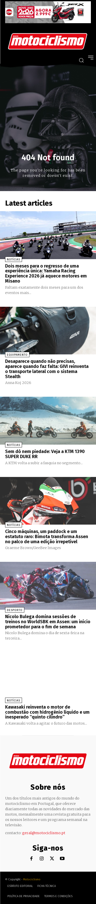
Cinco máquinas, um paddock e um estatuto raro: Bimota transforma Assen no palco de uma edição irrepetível (46, 536)
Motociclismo (31, 879)
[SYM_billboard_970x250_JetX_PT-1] (48, 22)
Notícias (13, 259)
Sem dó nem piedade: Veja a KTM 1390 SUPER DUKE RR (45, 454)
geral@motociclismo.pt (43, 833)
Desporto (15, 610)
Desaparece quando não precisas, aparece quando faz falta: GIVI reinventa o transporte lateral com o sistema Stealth (47, 368)
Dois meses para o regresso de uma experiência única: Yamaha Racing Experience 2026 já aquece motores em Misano (46, 273)
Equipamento (17, 354)
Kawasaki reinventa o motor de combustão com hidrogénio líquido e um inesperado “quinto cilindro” (47, 712)
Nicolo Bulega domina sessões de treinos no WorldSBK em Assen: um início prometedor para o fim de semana (47, 622)
